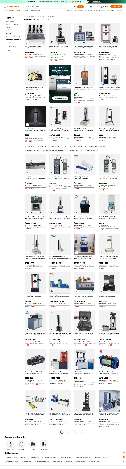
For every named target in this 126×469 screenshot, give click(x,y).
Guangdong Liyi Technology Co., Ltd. (59, 381)
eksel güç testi (41, 146)
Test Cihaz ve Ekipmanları (37, 16)
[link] (123, 452)
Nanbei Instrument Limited (56, 59)
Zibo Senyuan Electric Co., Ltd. (107, 188)
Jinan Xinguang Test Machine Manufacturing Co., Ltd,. (35, 305)
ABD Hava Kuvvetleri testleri (97, 146)
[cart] (97, 7)
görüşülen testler (27, 461)
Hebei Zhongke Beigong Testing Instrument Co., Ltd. (35, 423)
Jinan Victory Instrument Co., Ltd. (108, 97)
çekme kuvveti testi (69, 146)
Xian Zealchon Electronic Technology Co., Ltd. (84, 384)
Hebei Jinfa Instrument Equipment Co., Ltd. (84, 423)
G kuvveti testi (29, 146)
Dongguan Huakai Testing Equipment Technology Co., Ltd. (84, 266)
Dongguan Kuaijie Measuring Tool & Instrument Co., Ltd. (109, 228)
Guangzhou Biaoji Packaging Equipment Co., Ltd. (60, 266)
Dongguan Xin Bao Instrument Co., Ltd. (109, 424)
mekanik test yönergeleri (32, 150)
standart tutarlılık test (12, 461)
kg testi (106, 457)
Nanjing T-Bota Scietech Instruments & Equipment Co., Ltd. (35, 97)
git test (8, 457)
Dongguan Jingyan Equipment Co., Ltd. (84, 305)
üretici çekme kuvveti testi (74, 150)
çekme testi (82, 146)
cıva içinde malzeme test (49, 457)
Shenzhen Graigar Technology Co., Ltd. (35, 187)
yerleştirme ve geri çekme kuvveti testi (53, 150)
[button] (75, 7)
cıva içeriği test (94, 461)
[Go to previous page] (58, 432)
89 (83, 432)
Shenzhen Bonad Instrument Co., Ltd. (84, 187)
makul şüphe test (81, 461)
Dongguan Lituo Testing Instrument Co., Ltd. (35, 227)
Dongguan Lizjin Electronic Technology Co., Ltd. (84, 227)
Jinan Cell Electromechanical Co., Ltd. (59, 227)
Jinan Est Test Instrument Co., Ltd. (34, 266)
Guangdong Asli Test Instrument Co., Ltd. (60, 305)
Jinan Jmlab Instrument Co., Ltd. (58, 343)
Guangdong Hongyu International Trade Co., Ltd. (35, 56)
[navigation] (13, 224)
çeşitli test (96, 457)
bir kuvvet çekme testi (91, 150)
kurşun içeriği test (55, 146)
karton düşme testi (19, 457)
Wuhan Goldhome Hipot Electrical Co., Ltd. (109, 381)
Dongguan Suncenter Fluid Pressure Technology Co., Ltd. (60, 423)
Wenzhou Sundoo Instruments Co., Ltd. (84, 138)
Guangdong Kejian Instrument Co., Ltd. (109, 138)
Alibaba (26, 16)
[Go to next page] (86, 432)
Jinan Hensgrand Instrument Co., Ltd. (109, 343)
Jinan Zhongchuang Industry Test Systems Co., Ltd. (60, 138)
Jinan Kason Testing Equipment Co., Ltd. (109, 57)
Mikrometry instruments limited (107, 305)
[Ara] (80, 6)
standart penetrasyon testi (82, 457)
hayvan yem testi (34, 457)
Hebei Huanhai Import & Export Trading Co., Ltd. (35, 383)
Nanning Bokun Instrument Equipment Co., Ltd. (84, 100)
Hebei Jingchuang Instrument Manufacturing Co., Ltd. (35, 343)
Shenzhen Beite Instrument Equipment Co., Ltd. (109, 266)
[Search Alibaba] (49, 7)
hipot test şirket (57, 461)
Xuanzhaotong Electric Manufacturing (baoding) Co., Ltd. (84, 343)
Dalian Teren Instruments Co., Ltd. (34, 140)
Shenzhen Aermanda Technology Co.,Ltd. (60, 188)
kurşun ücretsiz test (65, 457)
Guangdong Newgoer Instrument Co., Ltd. (84, 56)
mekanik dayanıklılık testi (42, 461)
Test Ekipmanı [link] (51, 16)
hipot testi (69, 461)
